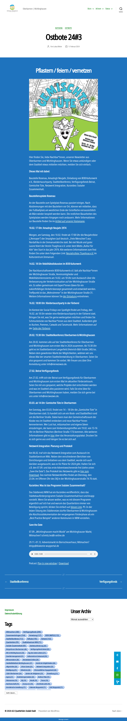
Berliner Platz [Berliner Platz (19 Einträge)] (43, 677)
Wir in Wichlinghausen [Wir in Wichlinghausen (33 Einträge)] (15, 653)
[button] (117, 681)
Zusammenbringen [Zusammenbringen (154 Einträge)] (15, 635)
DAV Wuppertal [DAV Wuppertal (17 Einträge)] (55, 687)
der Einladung (70, 296)
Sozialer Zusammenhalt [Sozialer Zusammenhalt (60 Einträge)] (16, 645)
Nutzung (59, 28)
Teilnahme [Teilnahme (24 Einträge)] (25, 670)
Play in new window (47, 563)
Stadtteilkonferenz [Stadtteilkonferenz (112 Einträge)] (14, 639)
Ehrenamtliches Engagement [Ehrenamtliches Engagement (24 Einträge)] (45, 670)
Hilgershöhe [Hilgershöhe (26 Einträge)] (11, 666)
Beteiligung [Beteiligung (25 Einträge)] (11, 670)
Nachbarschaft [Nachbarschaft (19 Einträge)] (12, 684)
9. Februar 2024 (74, 46)
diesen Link (76, 507)
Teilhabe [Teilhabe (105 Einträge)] (32, 639)
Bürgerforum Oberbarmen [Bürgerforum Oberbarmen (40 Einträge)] (16, 649)
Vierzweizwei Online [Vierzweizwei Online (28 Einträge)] (30, 659)
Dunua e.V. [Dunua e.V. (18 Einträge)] (28, 684)
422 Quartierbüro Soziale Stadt (24, 710)
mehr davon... (11, 693)
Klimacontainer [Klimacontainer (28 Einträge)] (12, 659)
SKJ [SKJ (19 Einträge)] (23, 680)
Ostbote (68, 28)
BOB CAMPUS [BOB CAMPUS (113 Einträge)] (52, 635)
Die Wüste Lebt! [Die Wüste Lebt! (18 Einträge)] (43, 684)
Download (64, 563)
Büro (89, 8)
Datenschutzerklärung (13, 613)
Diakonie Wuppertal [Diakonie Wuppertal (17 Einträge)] (37, 687)
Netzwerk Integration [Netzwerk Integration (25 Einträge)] (44, 666)
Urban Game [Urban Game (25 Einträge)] (26, 666)
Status (107, 8)
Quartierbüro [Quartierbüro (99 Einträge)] (12, 642)
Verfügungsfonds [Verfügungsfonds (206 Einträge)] (32, 632)
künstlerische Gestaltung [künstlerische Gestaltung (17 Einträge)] (15, 687)
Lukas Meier (58, 46)
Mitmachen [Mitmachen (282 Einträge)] (12, 632)
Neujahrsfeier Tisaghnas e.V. (80, 253)
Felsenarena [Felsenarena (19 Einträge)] (11, 680)
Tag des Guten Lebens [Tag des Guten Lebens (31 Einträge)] (36, 653)
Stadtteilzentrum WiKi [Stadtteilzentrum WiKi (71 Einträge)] (32, 642)
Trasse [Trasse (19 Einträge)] (44, 680)
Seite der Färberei (41, 328)
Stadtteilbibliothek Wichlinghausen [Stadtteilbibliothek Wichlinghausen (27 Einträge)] (19, 663)
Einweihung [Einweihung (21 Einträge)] (52, 673)
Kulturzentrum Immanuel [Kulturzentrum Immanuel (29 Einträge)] (37, 656)
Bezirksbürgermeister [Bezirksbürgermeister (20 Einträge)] (25, 677)
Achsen (98, 8)
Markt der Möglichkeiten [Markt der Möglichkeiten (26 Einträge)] (45, 663)
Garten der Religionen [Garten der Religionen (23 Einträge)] (34, 673)
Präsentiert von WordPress (48, 710)
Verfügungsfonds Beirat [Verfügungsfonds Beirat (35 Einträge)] (40, 649)
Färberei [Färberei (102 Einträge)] (46, 639)
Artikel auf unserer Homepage (70, 221)
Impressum (9, 610)
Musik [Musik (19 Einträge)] (33, 680)
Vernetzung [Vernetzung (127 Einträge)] (35, 635)
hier (53, 435)
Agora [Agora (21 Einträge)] (9, 677)
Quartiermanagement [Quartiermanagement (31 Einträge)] (14, 656)
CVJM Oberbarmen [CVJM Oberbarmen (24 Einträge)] (13, 673)
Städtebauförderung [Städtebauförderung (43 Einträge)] (38, 645)
